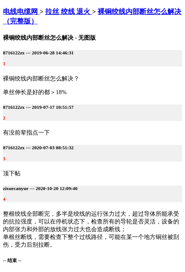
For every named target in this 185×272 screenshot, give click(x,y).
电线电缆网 (21, 11)
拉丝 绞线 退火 (68, 11)
